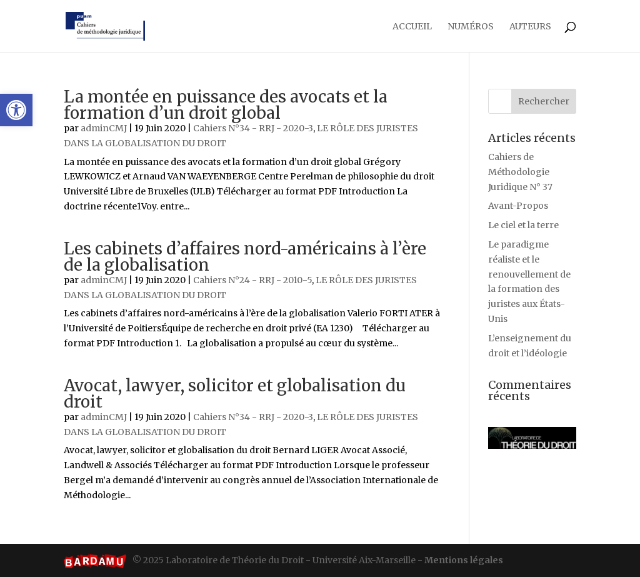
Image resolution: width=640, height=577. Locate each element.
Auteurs (530, 27)
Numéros (471, 27)
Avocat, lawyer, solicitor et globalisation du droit (235, 393)
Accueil (412, 27)
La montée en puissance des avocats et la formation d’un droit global (226, 104)
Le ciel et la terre (523, 225)
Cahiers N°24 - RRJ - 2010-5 (252, 280)
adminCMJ (104, 128)
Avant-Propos (518, 205)
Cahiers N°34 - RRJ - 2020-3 (253, 128)
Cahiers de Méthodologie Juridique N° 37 (520, 172)
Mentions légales (463, 560)
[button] (16, 110)
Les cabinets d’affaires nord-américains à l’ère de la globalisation (245, 256)
